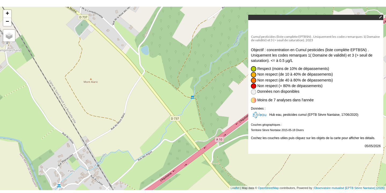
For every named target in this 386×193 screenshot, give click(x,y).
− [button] (7, 22)
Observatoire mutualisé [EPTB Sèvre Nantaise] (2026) (349, 188)
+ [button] (7, 14)
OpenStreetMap (268, 188)
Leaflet (235, 188)
